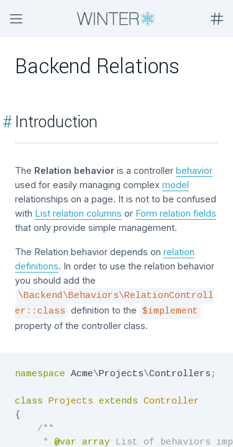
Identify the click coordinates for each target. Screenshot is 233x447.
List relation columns (78, 213)
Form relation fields (175, 213)
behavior (194, 170)
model (175, 184)
